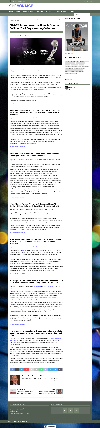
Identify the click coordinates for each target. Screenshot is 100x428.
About (72, 11)
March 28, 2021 (15, 35)
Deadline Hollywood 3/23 (17, 146)
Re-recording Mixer (79, 68)
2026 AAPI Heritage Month (72, 61)
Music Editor (85, 66)
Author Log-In (14, 417)
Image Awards (29, 291)
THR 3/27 (12, 365)
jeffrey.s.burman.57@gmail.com (52, 380)
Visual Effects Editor (71, 73)
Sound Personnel (78, 70)
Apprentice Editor (70, 63)
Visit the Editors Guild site (17, 1)
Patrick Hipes (37, 286)
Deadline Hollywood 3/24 (17, 197)
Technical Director (78, 71)
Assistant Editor (80, 63)
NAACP (18, 121)
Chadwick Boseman (55, 308)
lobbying (74, 66)
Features (40, 11)
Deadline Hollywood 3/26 (17, 273)
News (18, 11)
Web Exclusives (28, 11)
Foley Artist (68, 66)
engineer (81, 64)
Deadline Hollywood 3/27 (17, 324)
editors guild (74, 64)
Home (11, 11)
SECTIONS (49, 11)
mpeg (79, 66)
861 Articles (42, 376)
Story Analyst (69, 71)
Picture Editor (69, 68)
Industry (24, 35)
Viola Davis (16, 299)
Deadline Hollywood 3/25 (17, 232)
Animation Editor (84, 61)
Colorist (67, 64)
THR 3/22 (12, 103)
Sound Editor (68, 70)
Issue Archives (61, 11)
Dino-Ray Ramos (38, 118)
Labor (27, 35)
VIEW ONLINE (69, 53)
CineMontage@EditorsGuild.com (19, 413)
